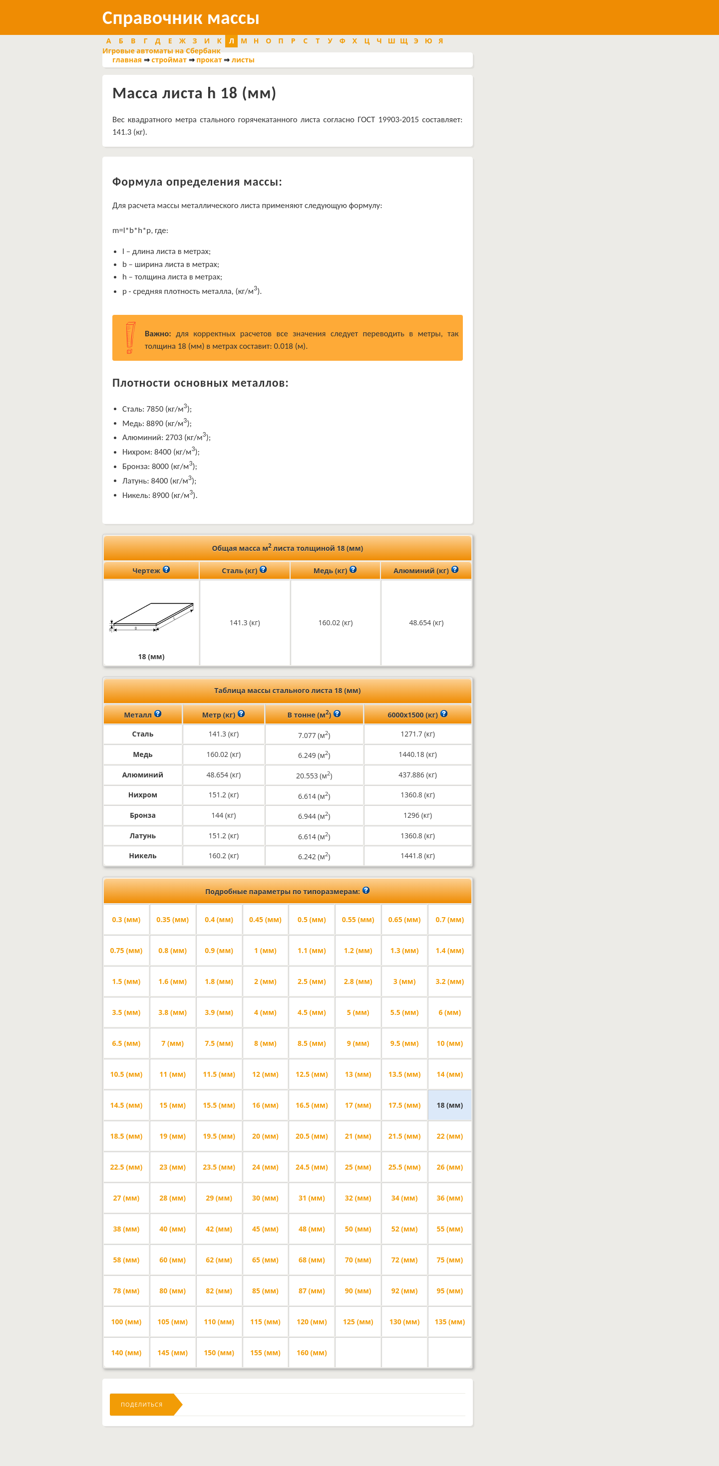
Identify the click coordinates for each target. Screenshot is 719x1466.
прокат (209, 59)
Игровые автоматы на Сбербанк (161, 50)
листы (243, 59)
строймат (169, 59)
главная (127, 59)
